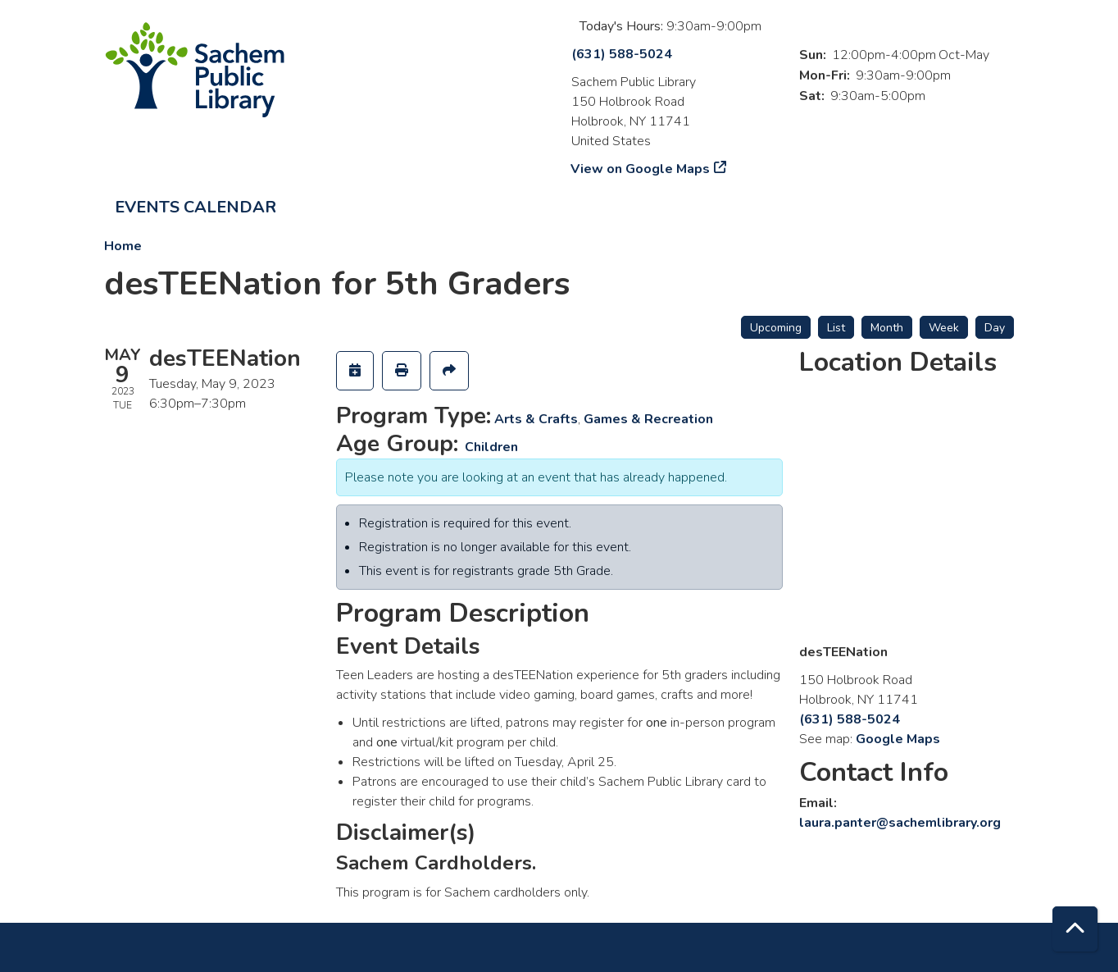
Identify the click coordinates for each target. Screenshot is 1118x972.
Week (944, 327)
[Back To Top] (1075, 928)
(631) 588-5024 (621, 54)
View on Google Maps (640, 169)
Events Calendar (195, 207)
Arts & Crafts (536, 419)
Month (886, 327)
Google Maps (898, 739)
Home (123, 246)
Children (491, 447)
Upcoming (776, 327)
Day (994, 327)
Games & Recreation (648, 419)
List (836, 327)
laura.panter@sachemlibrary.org (900, 823)
